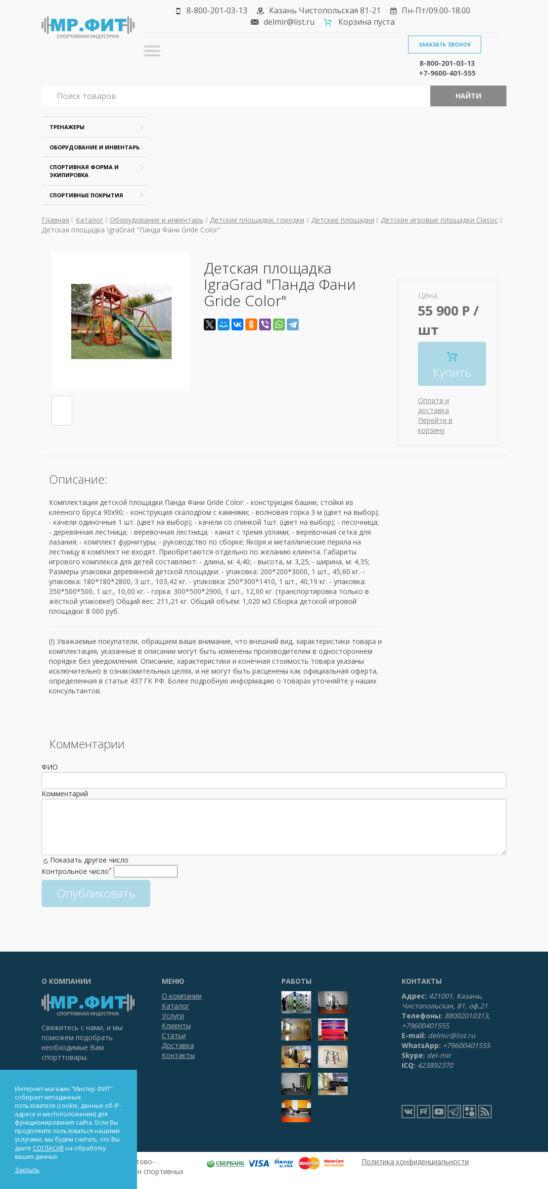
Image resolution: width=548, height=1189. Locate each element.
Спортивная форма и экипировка (84, 171)
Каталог (89, 220)
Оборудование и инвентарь (94, 147)
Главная (55, 220)
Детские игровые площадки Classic (439, 220)
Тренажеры (67, 127)
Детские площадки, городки (257, 220)
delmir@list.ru (289, 21)
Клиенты (176, 1025)
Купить (452, 366)
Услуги (173, 1015)
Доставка (178, 1045)
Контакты (178, 1055)
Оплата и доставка (433, 405)
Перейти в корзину (435, 425)
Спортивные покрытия (86, 195)
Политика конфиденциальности (415, 1161)
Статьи (174, 1035)
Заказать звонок (444, 44)
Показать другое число (89, 860)
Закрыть (27, 1170)
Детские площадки (342, 220)
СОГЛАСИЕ (48, 1148)
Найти (468, 95)
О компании (182, 996)
